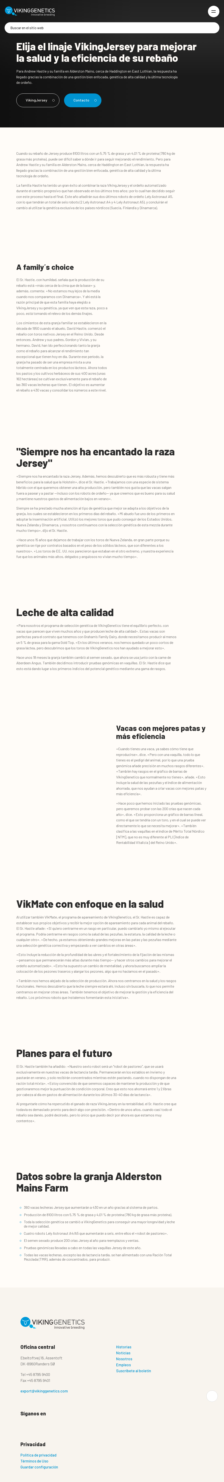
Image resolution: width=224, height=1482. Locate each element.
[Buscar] (112, 27)
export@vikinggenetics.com (44, 1391)
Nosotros (124, 1358)
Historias (123, 1346)
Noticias (123, 1352)
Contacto (84, 100)
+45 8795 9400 (38, 1374)
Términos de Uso (34, 1461)
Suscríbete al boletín (133, 1370)
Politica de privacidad (38, 1455)
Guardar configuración (39, 1467)
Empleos (123, 1364)
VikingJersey (39, 100)
